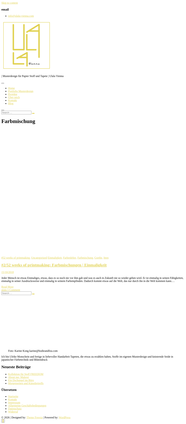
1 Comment (13, 289)
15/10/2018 (7, 272)
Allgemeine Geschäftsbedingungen (27, 405)
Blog (10, 103)
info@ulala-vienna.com (21, 15)
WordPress (64, 417)
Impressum (14, 402)
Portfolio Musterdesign (20, 91)
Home (11, 88)
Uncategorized (39, 257)
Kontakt (12, 100)
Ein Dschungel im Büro (21, 380)
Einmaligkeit (55, 257)
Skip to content (9, 2)
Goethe (98, 257)
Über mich (14, 97)
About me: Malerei (18, 377)
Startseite (13, 396)
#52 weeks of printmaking (15, 257)
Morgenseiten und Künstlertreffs (25, 383)
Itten (106, 257)
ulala (4, 289)
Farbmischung (85, 257)
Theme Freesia (34, 417)
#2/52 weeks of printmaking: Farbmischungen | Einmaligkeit (54, 265)
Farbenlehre (69, 257)
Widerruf (13, 411)
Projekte (12, 94)
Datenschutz (15, 408)
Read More (7, 286)
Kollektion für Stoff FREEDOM (25, 374)
